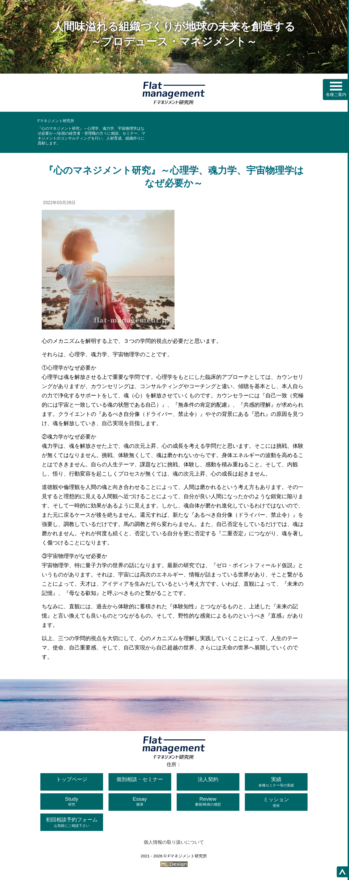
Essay (140, 801)
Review (208, 801)
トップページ (71, 779)
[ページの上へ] (342, 871)
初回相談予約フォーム (71, 822)
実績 (276, 782)
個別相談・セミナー (139, 779)
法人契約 (208, 779)
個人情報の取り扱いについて (174, 842)
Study (71, 801)
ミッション (276, 802)
